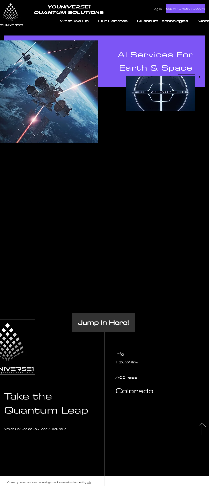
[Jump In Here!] (103, 322)
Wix (89, 482)
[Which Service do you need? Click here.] (35, 429)
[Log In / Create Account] (185, 8)
